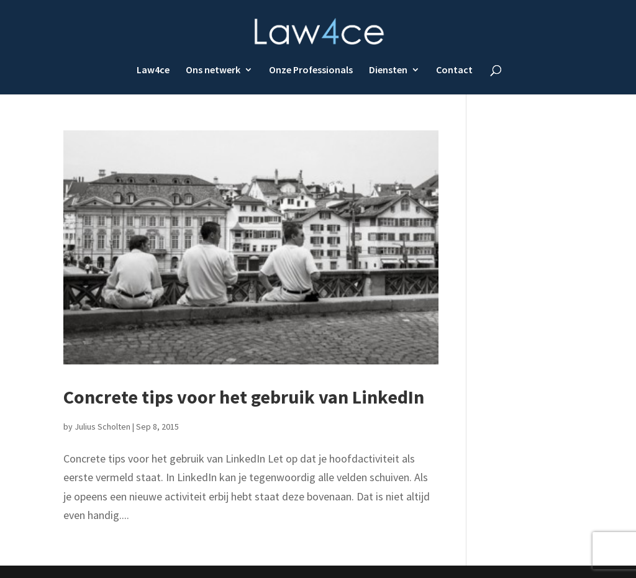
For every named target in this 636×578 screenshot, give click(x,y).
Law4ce (153, 70)
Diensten (388, 70)
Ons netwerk (213, 70)
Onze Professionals (311, 70)
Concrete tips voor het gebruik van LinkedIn (243, 397)
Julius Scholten (102, 426)
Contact (454, 70)
